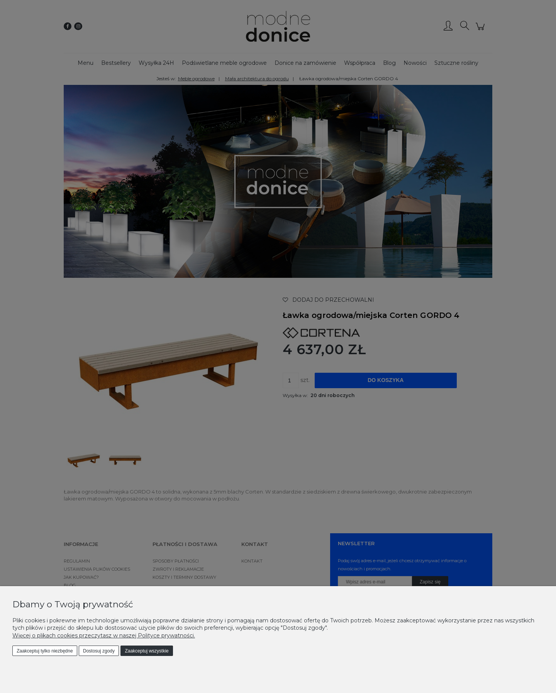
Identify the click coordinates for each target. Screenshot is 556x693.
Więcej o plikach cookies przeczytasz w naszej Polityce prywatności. (103, 635)
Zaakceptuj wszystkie (146, 651)
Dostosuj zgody (99, 651)
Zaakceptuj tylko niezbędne (45, 651)
